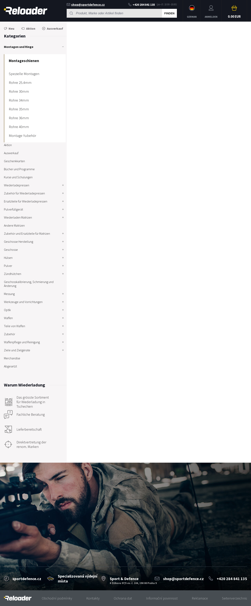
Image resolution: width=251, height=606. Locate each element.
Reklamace (200, 598)
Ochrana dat (123, 598)
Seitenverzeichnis (234, 598)
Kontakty (93, 598)
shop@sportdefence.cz (86, 4)
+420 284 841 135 (141, 4)
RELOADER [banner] (25, 11)
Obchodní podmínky (57, 598)
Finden (169, 13)
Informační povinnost (162, 598)
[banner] (18, 598)
